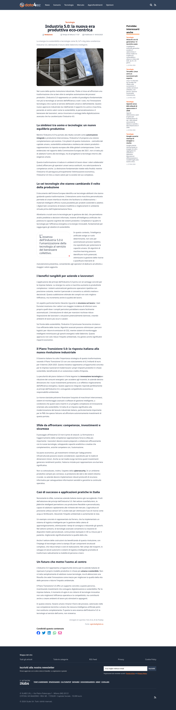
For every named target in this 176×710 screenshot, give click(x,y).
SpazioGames (54, 682)
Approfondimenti (95, 5)
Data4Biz (75, 682)
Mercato (80, 5)
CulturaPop (66, 682)
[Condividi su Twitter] (44, 633)
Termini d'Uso (130, 673)
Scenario (57, 5)
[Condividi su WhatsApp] (54, 633)
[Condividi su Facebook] (38, 633)
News (47, 5)
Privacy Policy (142, 673)
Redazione (49, 35)
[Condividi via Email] (60, 633)
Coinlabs (105, 682)
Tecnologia (69, 5)
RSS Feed (93, 659)
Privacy (121, 659)
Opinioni (109, 5)
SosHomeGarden (87, 682)
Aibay (98, 682)
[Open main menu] (151, 5)
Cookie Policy (150, 659)
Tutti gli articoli (26, 659)
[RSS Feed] (155, 5)
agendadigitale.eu (96, 624)
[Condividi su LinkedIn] (49, 633)
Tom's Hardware (41, 682)
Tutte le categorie (60, 659)
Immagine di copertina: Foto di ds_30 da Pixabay (86, 620)
